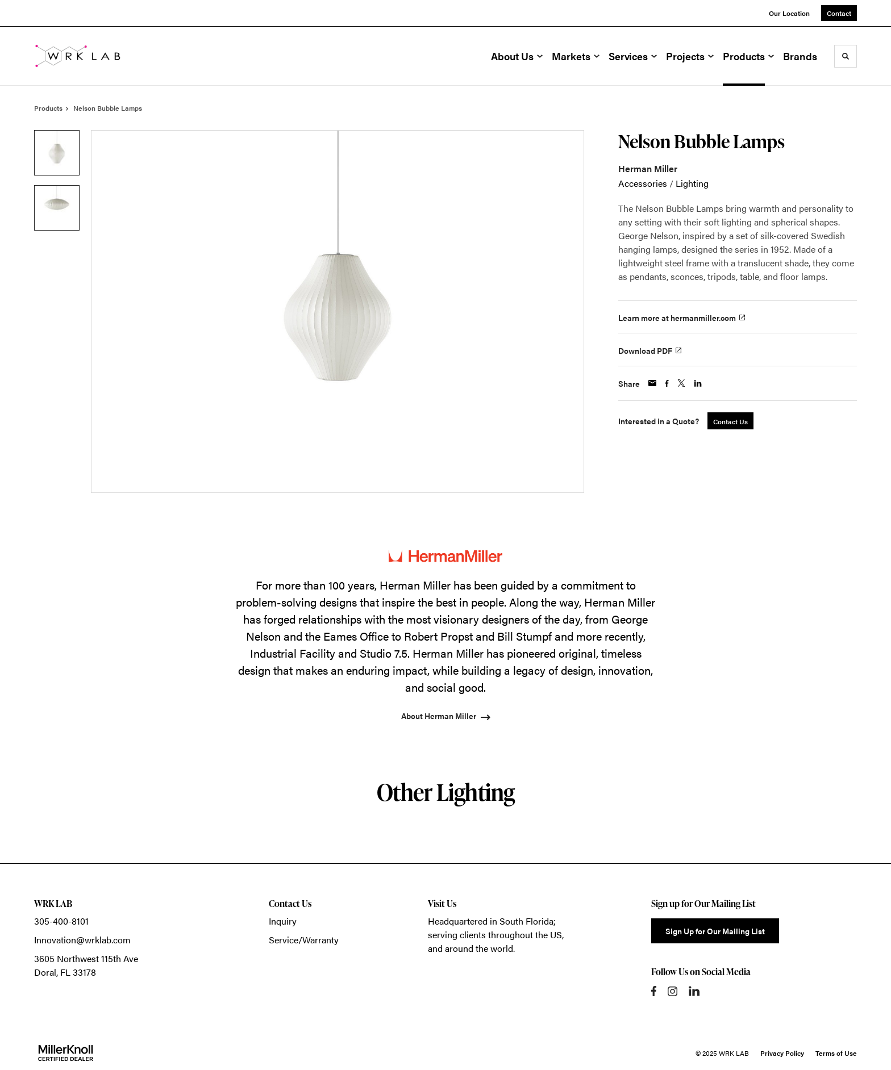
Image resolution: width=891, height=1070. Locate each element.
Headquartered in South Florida (490, 920)
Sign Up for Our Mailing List (715, 931)
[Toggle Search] (845, 56)
